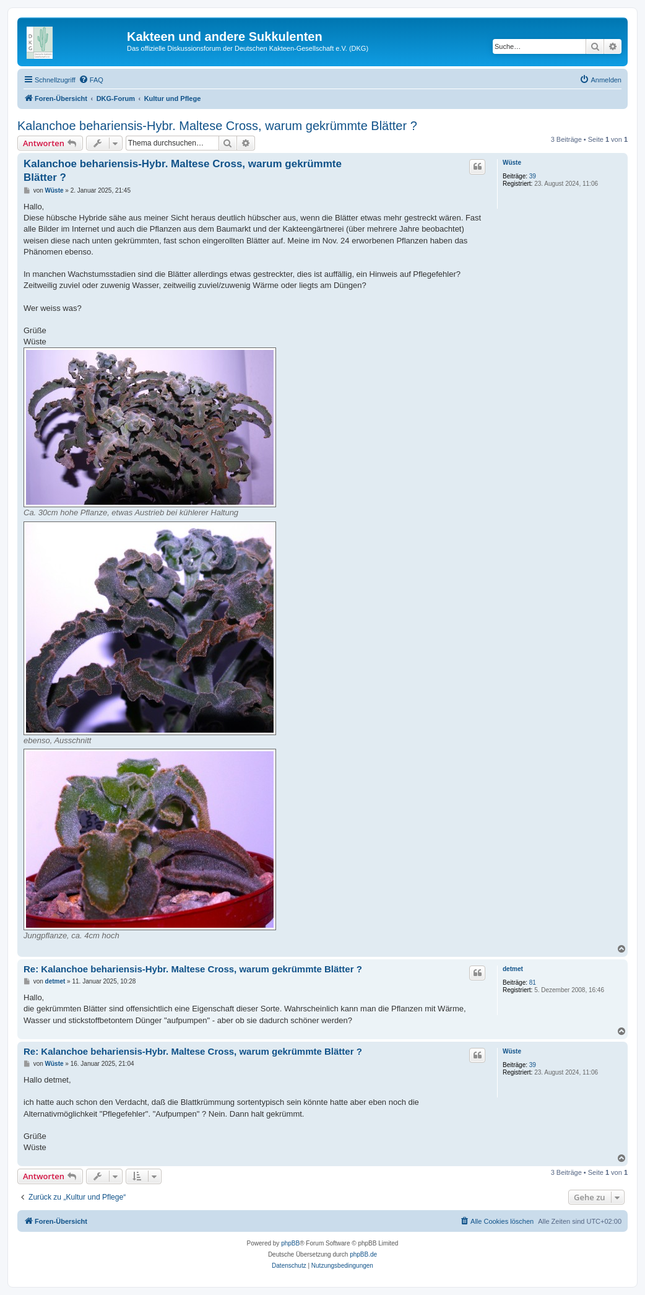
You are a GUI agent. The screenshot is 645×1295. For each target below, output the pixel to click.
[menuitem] (91, 79)
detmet (513, 969)
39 (532, 176)
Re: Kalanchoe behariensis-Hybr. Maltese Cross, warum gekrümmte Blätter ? (193, 969)
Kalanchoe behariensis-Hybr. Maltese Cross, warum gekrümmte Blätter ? (217, 126)
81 (532, 982)
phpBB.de (363, 1254)
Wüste (512, 162)
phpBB (290, 1243)
